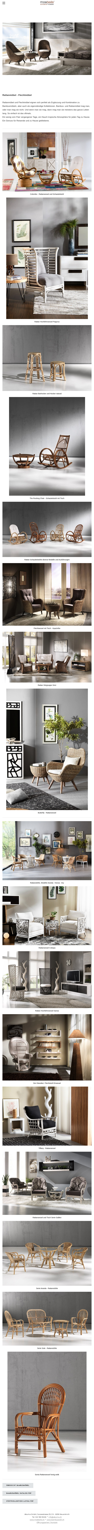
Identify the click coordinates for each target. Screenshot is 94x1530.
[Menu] (4, 3)
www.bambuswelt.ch (55, 1520)
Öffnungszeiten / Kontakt (47, 1522)
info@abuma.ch (55, 1517)
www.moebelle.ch (37, 1520)
